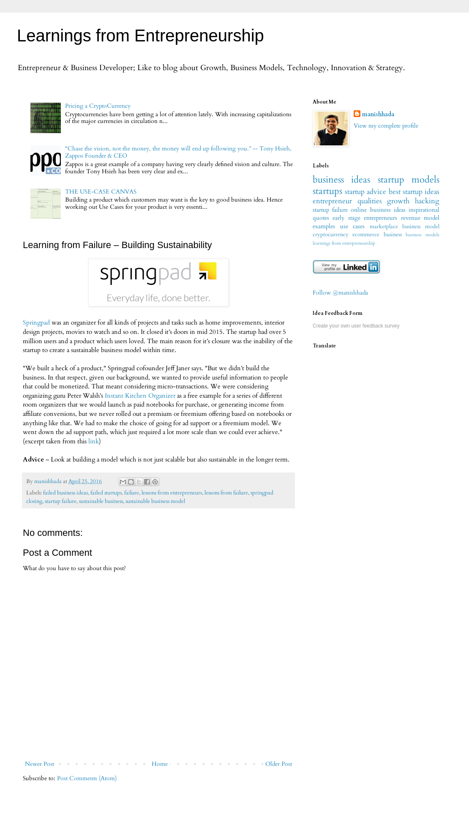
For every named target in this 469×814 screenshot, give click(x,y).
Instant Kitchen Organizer (140, 395)
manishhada (378, 114)
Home (160, 764)
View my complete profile (386, 126)
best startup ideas (414, 192)
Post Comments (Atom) (87, 778)
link (93, 441)
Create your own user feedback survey (356, 326)
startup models (408, 179)
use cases (352, 226)
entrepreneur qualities (347, 201)
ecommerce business (376, 234)
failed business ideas (65, 493)
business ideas (341, 179)
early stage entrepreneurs (365, 218)
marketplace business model (404, 226)
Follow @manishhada (340, 293)
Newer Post (39, 764)
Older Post (278, 764)
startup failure (60, 501)
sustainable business (101, 501)
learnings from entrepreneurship (344, 243)
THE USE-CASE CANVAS (100, 192)
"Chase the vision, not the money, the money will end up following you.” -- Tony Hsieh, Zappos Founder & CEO (178, 152)
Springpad (36, 322)
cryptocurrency (331, 234)
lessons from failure (226, 493)
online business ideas (378, 210)
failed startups (106, 493)
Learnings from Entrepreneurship (140, 35)
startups (327, 191)
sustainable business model (155, 501)
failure (131, 493)
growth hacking (413, 201)
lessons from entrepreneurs (172, 493)
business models (422, 235)
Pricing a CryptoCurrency (98, 106)
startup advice (365, 192)
